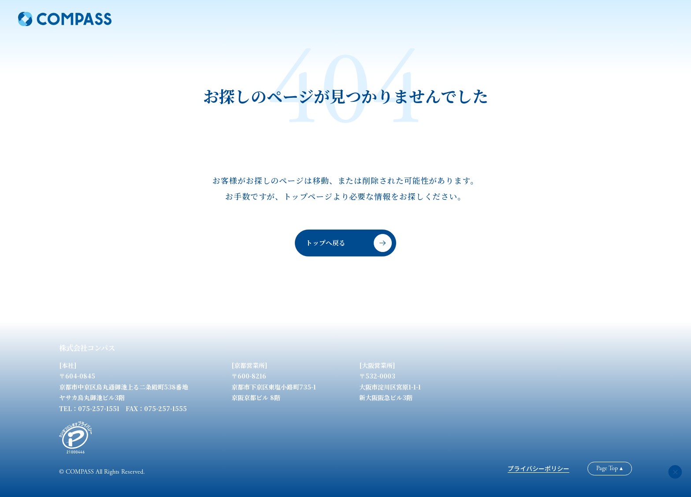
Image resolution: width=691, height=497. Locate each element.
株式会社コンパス (87, 347)
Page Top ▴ (609, 468)
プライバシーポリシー (538, 468)
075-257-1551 (98, 408)
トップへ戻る (349, 243)
